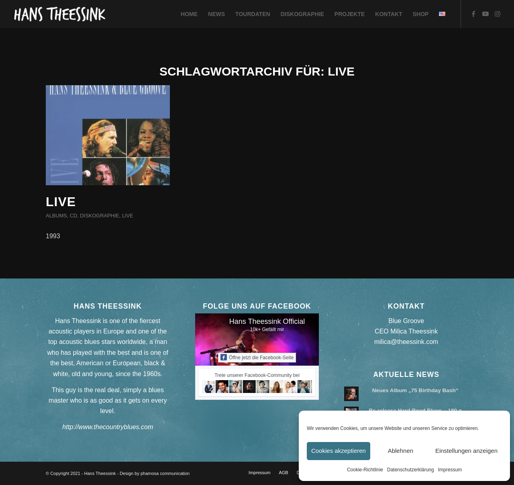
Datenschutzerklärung (410, 470)
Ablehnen (400, 450)
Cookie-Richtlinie (365, 470)
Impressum (450, 470)
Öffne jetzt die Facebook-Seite (257, 357)
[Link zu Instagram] (498, 14)
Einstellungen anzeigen (466, 450)
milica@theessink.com (406, 341)
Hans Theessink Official (267, 321)
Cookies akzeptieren (338, 450)
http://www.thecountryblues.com (107, 427)
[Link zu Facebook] (473, 14)
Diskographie (99, 216)
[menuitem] (189, 14)
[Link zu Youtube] (485, 14)
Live (61, 201)
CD (73, 216)
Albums (56, 216)
